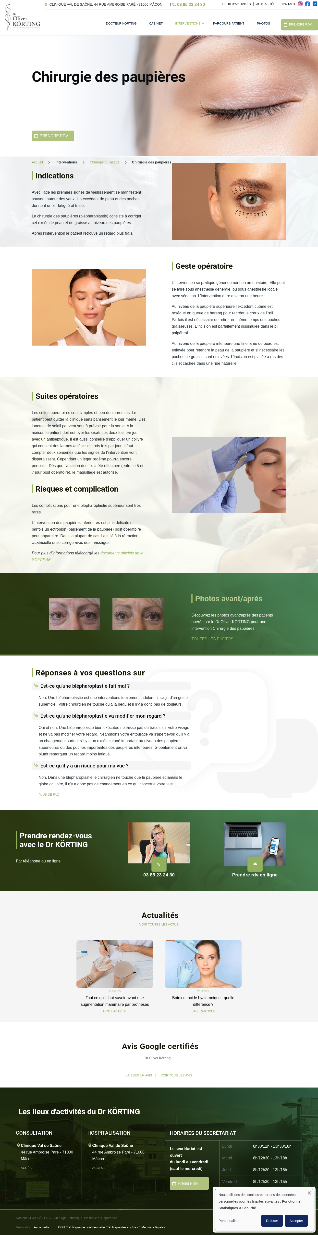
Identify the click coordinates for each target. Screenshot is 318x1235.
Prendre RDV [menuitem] (300, 24)
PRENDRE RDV (54, 136)
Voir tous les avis (176, 1075)
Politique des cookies (123, 1227)
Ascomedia (41, 1227)
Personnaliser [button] (229, 1221)
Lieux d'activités (236, 4)
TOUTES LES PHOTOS (212, 639)
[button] (32, 1072)
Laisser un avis (139, 1075)
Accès (27, 1168)
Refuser (272, 1221)
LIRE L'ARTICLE (114, 1011)
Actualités (265, 4)
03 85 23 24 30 (191, 4)
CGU (61, 1227)
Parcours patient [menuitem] (228, 23)
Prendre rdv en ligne (255, 874)
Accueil (37, 162)
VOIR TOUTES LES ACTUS (159, 924)
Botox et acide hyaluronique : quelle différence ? (203, 1001)
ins (301, 5)
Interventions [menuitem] (187, 25)
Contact (288, 4)
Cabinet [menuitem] (156, 23)
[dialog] (264, 1209)
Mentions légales (153, 1227)
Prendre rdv (188, 1183)
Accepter (296, 1221)
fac (309, 5)
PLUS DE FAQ (49, 794)
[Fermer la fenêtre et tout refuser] (309, 1192)
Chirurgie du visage (104, 162)
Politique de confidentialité (87, 1227)
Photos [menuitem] (263, 23)
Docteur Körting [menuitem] (121, 23)
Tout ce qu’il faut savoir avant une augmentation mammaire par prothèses (115, 1001)
